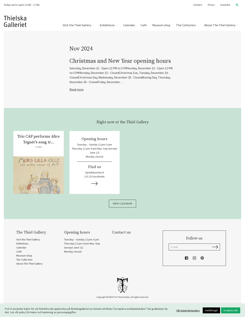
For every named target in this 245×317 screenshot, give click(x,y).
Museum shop (161, 25)
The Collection (187, 25)
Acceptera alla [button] (230, 310)
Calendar (129, 25)
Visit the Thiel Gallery (78, 25)
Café (144, 25)
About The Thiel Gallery (221, 25)
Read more (76, 89)
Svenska (225, 5)
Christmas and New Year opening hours (120, 61)
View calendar (122, 203)
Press (211, 5)
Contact (197, 5)
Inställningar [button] (211, 310)
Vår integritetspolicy (188, 310)
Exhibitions (109, 25)
